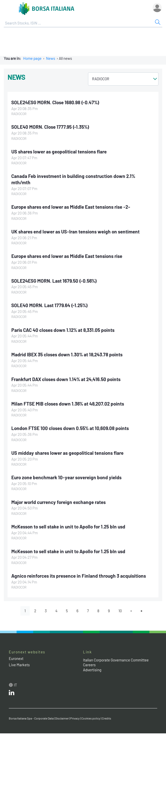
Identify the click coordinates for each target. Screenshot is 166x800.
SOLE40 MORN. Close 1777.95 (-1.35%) (50, 127)
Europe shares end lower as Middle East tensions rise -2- (70, 207)
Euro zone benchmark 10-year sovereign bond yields (66, 477)
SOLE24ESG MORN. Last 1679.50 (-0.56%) (54, 281)
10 (120, 610)
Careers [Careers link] (89, 664)
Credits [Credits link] (106, 718)
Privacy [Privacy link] (75, 718)
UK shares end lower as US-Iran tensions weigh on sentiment (75, 231)
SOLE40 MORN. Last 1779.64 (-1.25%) (49, 305)
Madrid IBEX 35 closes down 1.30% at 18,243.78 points (66, 354)
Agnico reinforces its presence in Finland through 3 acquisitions (78, 576)
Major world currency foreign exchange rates (58, 502)
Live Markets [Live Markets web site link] (19, 664)
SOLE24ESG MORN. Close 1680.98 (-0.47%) (55, 102)
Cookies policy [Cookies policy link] (90, 718)
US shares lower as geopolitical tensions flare (59, 151)
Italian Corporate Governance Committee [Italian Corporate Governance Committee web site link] (116, 660)
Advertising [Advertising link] (92, 670)
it (15, 685)
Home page (32, 58)
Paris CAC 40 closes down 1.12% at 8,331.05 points (62, 330)
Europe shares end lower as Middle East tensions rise (66, 256)
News (50, 58)
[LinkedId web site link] (11, 693)
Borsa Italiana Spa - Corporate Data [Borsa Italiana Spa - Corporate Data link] (31, 718)
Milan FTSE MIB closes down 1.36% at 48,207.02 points (67, 404)
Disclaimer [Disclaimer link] (62, 718)
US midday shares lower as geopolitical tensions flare (67, 453)
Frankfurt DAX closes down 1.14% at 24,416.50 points (65, 379)
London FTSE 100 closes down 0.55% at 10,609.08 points (70, 428)
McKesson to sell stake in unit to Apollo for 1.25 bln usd (68, 526)
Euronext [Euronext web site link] (16, 658)
